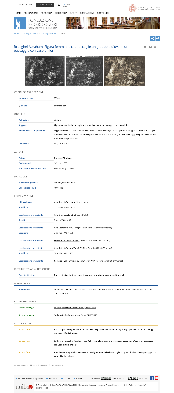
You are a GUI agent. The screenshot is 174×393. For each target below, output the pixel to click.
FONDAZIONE (31, 13)
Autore (22, 158)
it (65, 4)
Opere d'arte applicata (128, 130)
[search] (59, 5)
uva (123, 134)
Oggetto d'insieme (27, 275)
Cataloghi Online (30, 33)
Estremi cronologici (27, 187)
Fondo (24, 105)
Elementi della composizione (32, 130)
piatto (73, 130)
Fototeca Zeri (60, 105)
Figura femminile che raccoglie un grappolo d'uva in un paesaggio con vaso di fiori (91, 125)
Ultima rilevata (25, 202)
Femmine (102, 130)
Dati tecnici (24, 143)
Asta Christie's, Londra (64, 215)
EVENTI (73, 13)
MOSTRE (32, 5)
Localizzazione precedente (31, 215)
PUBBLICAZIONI (21, 5)
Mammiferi (84, 130)
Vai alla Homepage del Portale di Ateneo (144, 8)
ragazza (111, 130)
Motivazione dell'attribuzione (32, 168)
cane (92, 130)
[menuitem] (21, 5)
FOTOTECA (46, 13)
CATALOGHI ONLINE (45, 5)
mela (110, 134)
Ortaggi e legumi (135, 134)
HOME (18, 13)
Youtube (156, 378)
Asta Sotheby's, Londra (64, 202)
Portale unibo (24, 384)
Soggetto (23, 125)
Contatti (67, 378)
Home (16, 33)
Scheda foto (24, 329)
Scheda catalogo (26, 307)
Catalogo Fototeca (49, 33)
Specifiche (23, 207)
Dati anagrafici (25, 163)
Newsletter (53, 378)
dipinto (57, 120)
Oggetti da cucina (62, 130)
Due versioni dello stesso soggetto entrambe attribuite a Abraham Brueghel (89, 275)
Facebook (152, 378)
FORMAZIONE (87, 13)
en (68, 4)
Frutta (104, 134)
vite (97, 134)
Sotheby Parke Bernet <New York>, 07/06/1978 (75, 315)
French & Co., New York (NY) (67, 240)
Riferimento (24, 289)
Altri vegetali (88, 134)
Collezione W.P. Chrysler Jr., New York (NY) (73, 261)
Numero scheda (26, 98)
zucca (147, 134)
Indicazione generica (28, 182)
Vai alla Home (39, 23)
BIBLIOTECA (61, 13)
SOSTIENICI (103, 13)
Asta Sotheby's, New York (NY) (68, 227)
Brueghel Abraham (63, 158)
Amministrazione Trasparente (30, 378)
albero (75, 138)
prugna (117, 134)
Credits (79, 378)
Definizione (24, 120)
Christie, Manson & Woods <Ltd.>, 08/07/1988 (75, 307)
